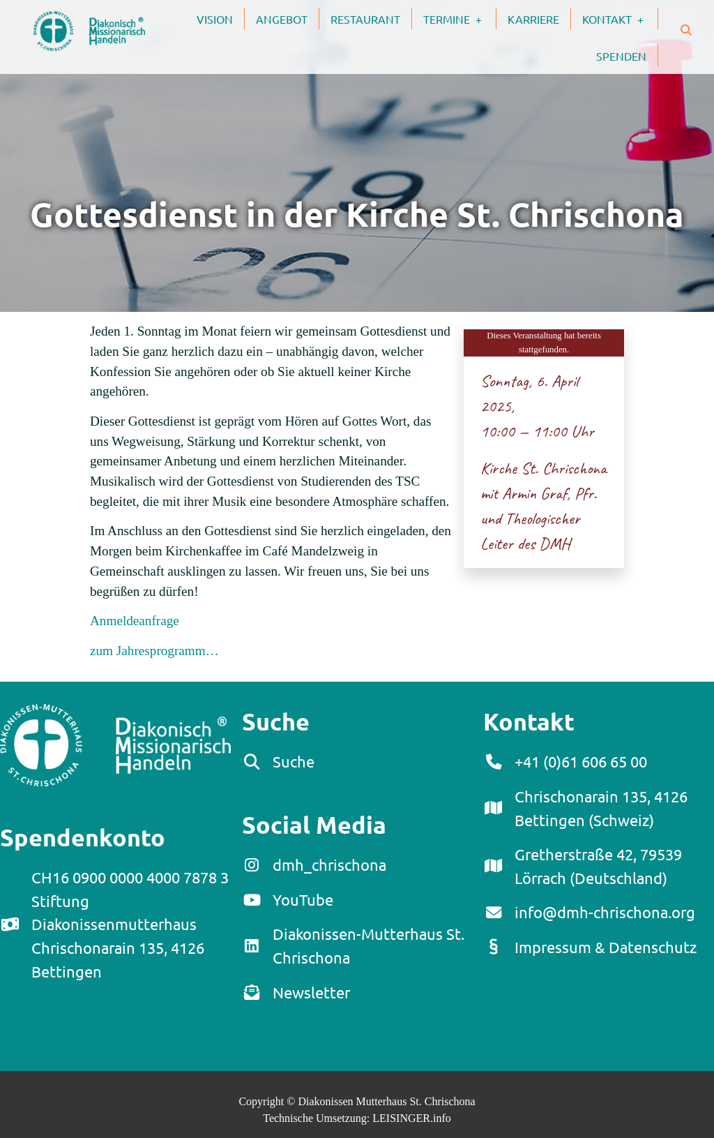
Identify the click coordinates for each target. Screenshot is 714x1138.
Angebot (281, 19)
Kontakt (620, 18)
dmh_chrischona (329, 864)
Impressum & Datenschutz (606, 947)
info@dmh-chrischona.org (605, 912)
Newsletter (311, 992)
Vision (215, 19)
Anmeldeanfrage (134, 620)
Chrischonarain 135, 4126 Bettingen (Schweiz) (601, 808)
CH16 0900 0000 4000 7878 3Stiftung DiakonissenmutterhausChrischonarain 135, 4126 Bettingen (130, 924)
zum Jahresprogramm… (154, 650)
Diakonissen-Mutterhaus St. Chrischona (368, 945)
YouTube (303, 899)
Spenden (621, 56)
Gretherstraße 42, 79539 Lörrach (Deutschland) (598, 866)
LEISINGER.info (411, 1118)
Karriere (533, 19)
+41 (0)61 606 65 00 (581, 761)
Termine (459, 18)
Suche (293, 761)
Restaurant (365, 19)
